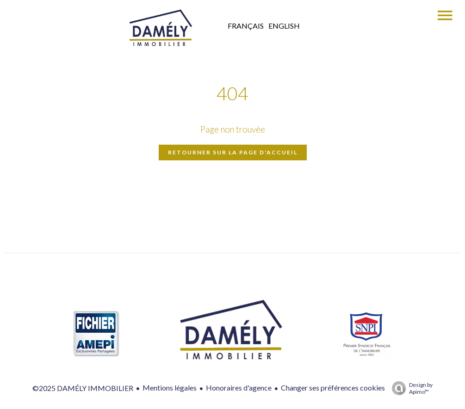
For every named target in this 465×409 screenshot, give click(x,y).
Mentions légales (170, 387)
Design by (410, 388)
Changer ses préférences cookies (333, 387)
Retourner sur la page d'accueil (233, 152)
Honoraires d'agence (239, 387)
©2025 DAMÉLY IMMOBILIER (82, 388)
